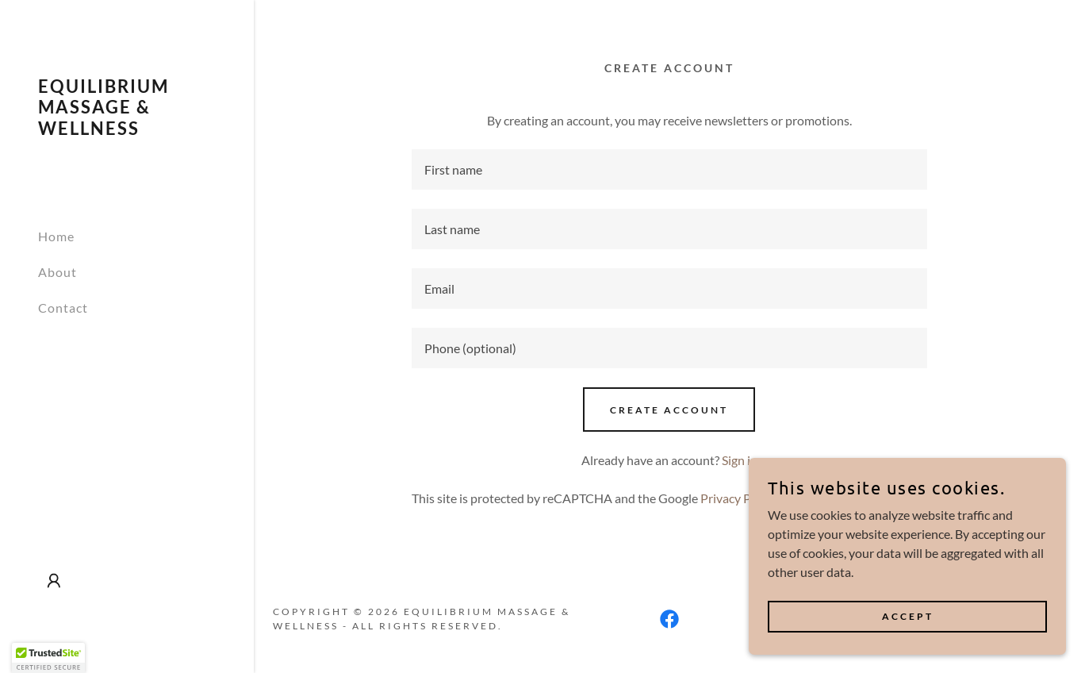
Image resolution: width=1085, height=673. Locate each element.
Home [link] (56, 236)
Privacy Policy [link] (738, 498)
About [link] (57, 271)
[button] (54, 581)
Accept (908, 616)
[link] (127, 129)
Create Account (669, 410)
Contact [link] (63, 307)
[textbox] (670, 169)
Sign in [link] (739, 459)
